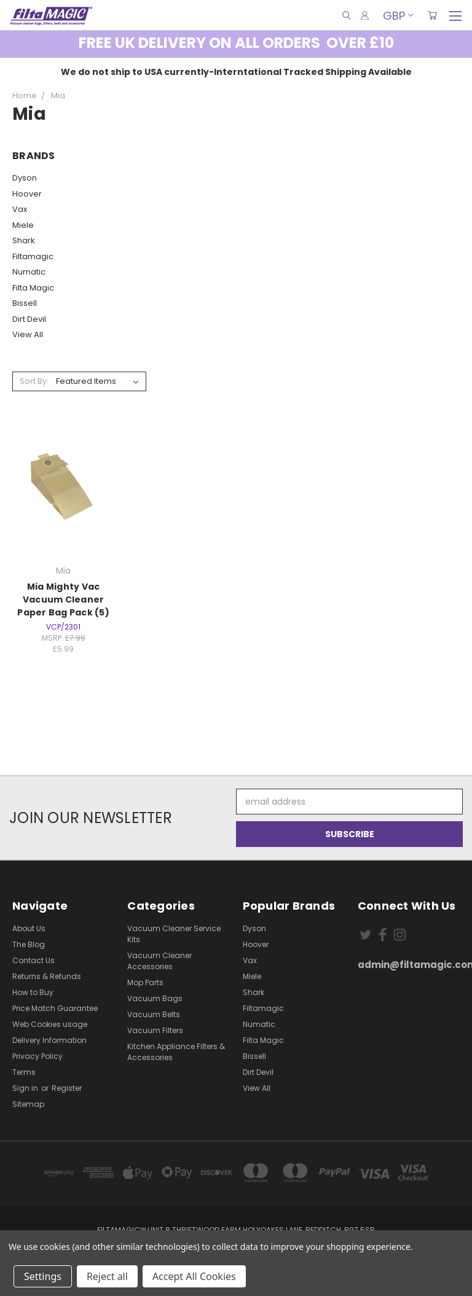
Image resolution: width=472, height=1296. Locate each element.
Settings (42, 1276)
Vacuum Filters (155, 1030)
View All (27, 334)
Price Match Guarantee (55, 1008)
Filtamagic (32, 256)
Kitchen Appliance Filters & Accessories (176, 1052)
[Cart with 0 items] (432, 15)
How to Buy (32, 992)
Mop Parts (145, 982)
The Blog (28, 944)
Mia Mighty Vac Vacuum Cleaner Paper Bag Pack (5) (63, 599)
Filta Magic (33, 288)
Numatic (28, 272)
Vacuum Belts (153, 1014)
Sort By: (34, 381)
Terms (24, 1072)
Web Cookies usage (49, 1024)
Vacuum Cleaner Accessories (159, 961)
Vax (19, 209)
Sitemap (28, 1104)
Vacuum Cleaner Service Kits (174, 934)
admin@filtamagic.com (409, 964)
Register (67, 1088)
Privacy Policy (37, 1056)
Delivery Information (49, 1040)
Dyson (24, 178)
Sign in (26, 1088)
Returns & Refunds (46, 976)
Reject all (107, 1276)
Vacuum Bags (155, 998)
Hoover (27, 194)
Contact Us (33, 960)
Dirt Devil (29, 319)
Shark (23, 240)
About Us (28, 928)
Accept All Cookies (194, 1276)
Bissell (24, 303)
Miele (23, 225)
